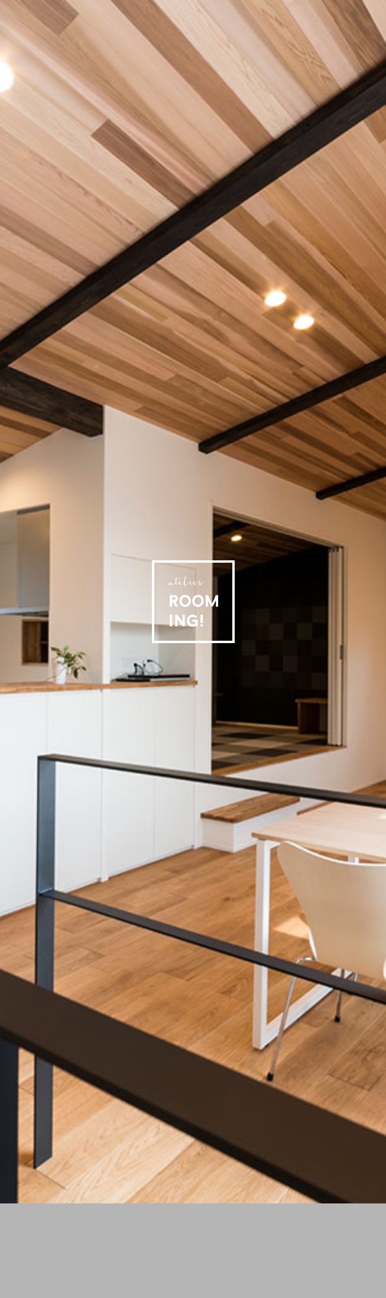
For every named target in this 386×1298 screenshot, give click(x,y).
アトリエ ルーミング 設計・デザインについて (170, 1212)
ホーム (32, 1212)
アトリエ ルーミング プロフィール (245, 1212)
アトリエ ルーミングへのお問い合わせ (40, 1224)
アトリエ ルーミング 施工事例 (99, 1212)
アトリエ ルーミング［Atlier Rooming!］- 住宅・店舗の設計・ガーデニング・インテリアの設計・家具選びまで (193, 601)
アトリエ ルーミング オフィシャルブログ (313, 1212)
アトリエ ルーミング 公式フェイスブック (377, 9)
